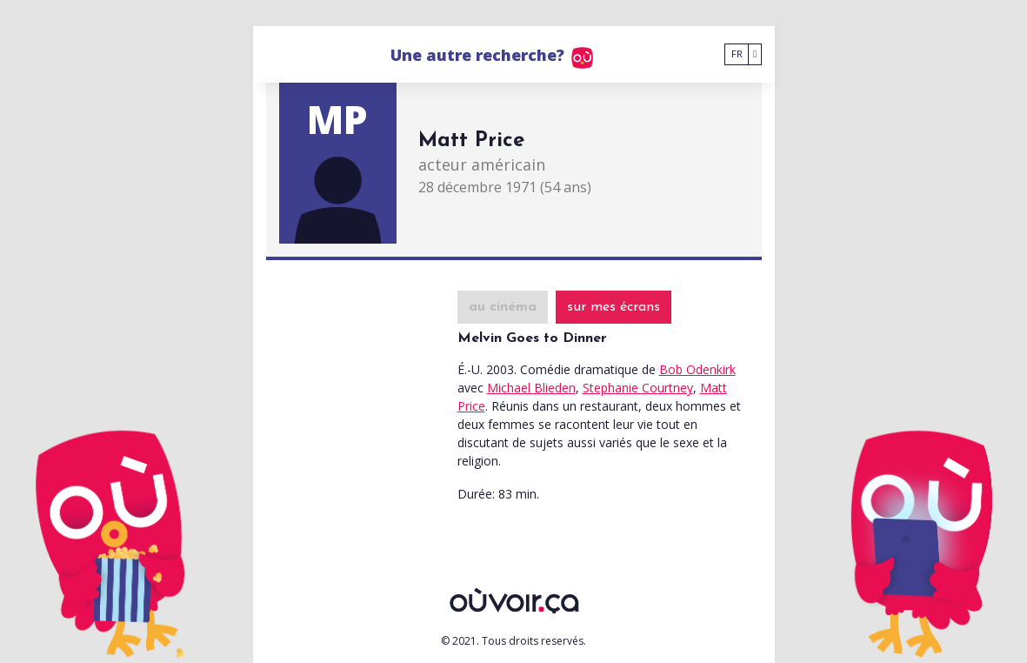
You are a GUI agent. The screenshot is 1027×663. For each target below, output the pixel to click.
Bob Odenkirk (697, 369)
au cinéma (503, 307)
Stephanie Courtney (638, 387)
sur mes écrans (613, 307)
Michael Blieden (531, 387)
